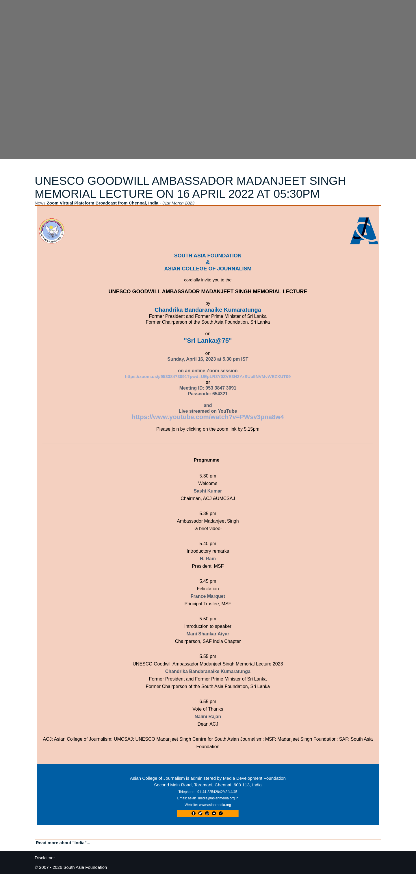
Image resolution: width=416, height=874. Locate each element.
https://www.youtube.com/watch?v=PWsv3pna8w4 (208, 417)
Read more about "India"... (63, 842)
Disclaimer (45, 857)
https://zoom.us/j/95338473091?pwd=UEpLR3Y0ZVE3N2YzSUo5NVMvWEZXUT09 (208, 376)
